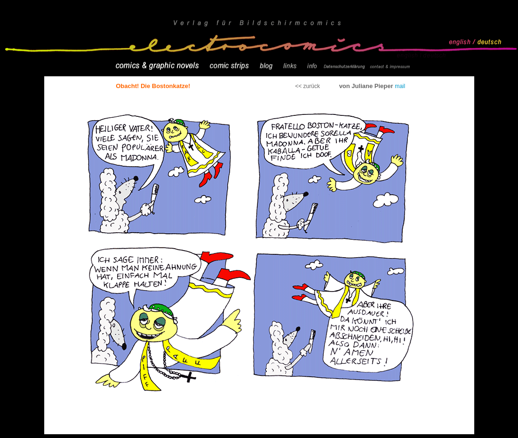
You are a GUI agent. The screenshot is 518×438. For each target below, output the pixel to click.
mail (400, 86)
